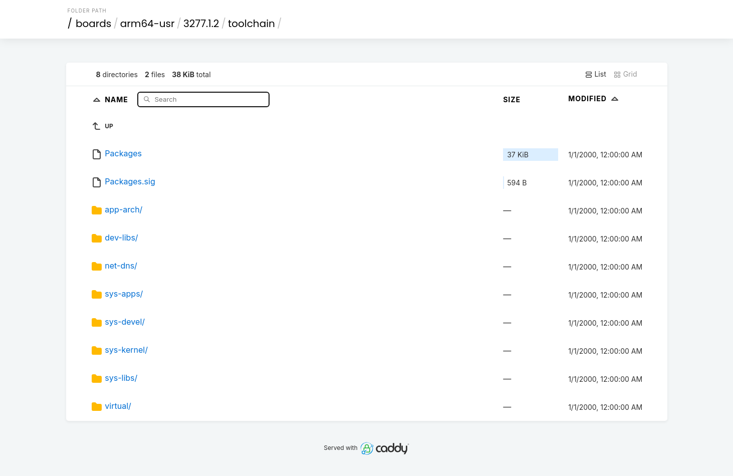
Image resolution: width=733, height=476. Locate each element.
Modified (594, 98)
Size (512, 99)
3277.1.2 (201, 24)
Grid (625, 74)
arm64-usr (147, 24)
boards (93, 24)
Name (117, 99)
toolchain (251, 24)
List (595, 74)
